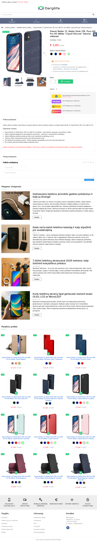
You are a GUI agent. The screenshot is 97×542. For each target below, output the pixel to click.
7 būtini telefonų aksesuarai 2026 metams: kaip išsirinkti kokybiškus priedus (61, 262)
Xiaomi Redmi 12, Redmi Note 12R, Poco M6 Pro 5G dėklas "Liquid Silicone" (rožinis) (81, 437)
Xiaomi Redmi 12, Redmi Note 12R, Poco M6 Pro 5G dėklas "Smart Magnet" (16, 358)
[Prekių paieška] (48, 14)
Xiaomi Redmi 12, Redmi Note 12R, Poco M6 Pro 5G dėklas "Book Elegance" (16, 477)
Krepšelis (4, 523)
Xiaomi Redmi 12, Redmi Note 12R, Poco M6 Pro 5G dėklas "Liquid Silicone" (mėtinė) (16, 437)
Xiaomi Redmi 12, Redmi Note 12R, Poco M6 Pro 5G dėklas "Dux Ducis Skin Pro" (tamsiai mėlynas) (48, 398)
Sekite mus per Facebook (9, 520)
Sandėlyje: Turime (55, 40)
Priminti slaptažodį (7, 529)
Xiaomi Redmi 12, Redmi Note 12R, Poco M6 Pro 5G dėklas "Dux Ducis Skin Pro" (16, 397)
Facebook (56, 89)
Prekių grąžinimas (39, 532)
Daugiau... (37, 217)
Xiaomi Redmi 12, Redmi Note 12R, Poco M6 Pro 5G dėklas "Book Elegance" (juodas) (48, 477)
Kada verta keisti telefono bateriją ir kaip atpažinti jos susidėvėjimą (62, 228)
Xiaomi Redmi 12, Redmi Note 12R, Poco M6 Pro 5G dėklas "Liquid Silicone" (48, 437)
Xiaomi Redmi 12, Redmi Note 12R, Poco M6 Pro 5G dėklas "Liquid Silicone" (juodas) (81, 397)
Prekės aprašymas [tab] (9, 119)
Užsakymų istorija (6, 526)
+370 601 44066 (22, 2)
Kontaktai (4, 517)
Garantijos (37, 526)
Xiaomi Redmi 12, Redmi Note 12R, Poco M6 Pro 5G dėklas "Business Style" (81, 358)
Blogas (3, 532)
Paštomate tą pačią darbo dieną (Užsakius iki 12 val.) (78, 96)
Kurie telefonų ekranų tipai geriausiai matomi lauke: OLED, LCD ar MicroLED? (63, 295)
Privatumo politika (39, 529)
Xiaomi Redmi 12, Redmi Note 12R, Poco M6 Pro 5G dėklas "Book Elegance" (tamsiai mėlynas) (81, 478)
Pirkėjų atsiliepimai (9, 157)
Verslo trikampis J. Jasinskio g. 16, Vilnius (65, 69)
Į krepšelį (65, 81)
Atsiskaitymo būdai (39, 517)
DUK (35, 523)
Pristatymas (37, 520)
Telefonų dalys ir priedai (15, 2)
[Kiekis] (52, 81)
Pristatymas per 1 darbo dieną (70, 100)
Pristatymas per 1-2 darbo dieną (71, 105)
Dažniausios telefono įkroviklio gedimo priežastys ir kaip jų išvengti (63, 195)
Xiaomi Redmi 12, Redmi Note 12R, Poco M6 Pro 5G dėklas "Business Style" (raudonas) (48, 358)
